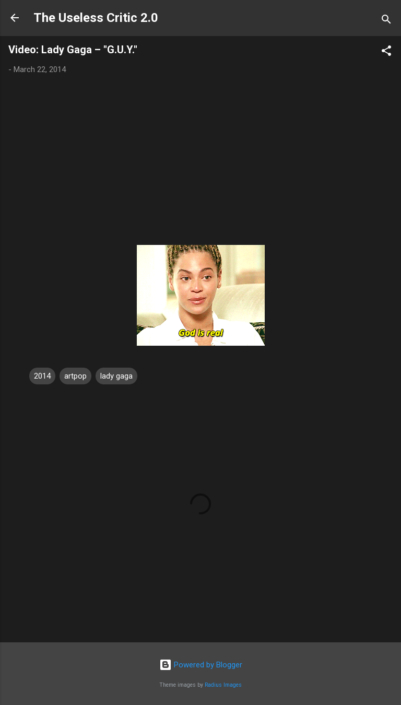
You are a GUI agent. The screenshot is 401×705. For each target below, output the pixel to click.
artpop (75, 376)
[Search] (386, 21)
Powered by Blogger (200, 664)
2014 (42, 376)
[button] (386, 52)
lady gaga (116, 376)
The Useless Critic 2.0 (95, 17)
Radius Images (223, 685)
